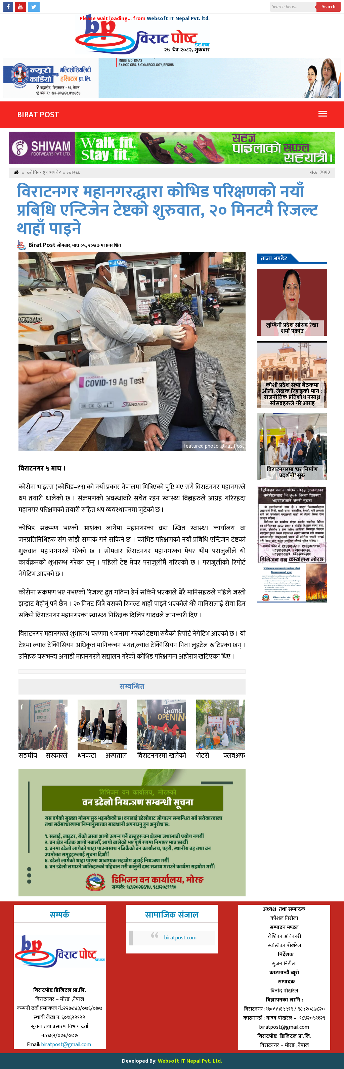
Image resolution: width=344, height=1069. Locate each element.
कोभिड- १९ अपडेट (44, 172)
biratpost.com (180, 937)
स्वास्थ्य (74, 172)
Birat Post (38, 115)
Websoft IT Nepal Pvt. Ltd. (190, 1061)
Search (329, 6)
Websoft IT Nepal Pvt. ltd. (178, 18)
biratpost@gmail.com (66, 1044)
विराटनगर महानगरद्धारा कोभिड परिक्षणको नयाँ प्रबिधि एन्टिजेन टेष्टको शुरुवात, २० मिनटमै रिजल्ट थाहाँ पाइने (167, 210)
